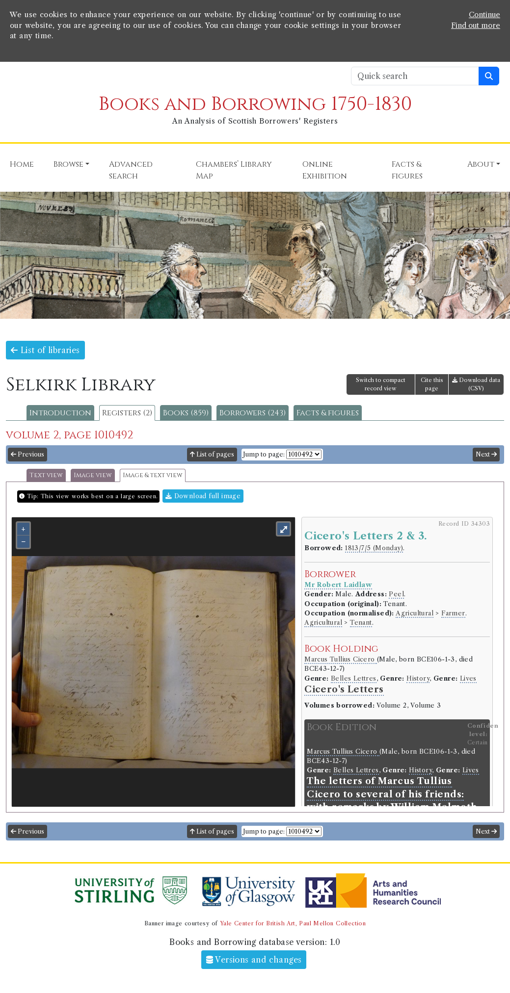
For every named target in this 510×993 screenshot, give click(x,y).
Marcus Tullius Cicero (340, 659)
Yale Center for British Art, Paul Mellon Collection (293, 923)
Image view (93, 475)
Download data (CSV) (476, 384)
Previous (27, 454)
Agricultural (414, 613)
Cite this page (432, 384)
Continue (484, 14)
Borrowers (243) (252, 412)
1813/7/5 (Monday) (374, 548)
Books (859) (186, 412)
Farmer (453, 613)
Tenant (361, 622)
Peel (396, 594)
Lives (468, 678)
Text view (46, 475)
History (417, 678)
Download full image (203, 496)
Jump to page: (264, 454)
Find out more (475, 25)
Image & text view (153, 475)
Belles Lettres (353, 678)
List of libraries (45, 350)
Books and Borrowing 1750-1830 (255, 104)
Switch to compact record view (380, 384)
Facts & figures (327, 412)
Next (486, 454)
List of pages (212, 454)
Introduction (60, 412)
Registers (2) (127, 412)
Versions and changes (254, 960)
